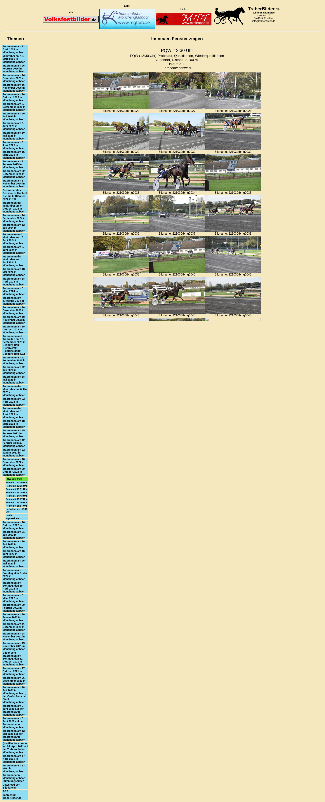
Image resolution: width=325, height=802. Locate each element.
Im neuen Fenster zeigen (177, 38)
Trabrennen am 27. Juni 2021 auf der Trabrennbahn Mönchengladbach (14, 710)
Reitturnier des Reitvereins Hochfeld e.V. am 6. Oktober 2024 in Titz (15, 194)
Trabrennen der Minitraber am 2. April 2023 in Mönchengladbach (14, 413)
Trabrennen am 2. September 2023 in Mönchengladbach (14, 360)
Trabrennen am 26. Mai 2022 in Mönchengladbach (14, 563)
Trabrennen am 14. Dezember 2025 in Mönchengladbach (14, 78)
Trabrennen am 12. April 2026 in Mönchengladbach (14, 49)
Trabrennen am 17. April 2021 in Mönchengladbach (14, 758)
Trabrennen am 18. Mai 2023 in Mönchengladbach (14, 379)
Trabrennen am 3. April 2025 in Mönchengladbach (14, 145)
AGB (5, 791)
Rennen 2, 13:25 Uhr (16, 486)
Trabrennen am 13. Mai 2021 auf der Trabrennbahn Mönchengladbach (14, 735)
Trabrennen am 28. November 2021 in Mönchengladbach (14, 636)
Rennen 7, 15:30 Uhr (16, 502)
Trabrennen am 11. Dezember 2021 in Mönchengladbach (14, 627)
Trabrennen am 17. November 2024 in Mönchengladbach (14, 183)
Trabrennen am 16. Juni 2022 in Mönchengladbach (14, 554)
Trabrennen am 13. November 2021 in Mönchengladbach (14, 646)
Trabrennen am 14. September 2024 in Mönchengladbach (14, 218)
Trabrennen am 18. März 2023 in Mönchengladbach (14, 423)
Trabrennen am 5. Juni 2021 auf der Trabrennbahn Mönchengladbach (14, 723)
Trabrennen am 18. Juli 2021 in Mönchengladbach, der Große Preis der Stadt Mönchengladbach (15, 695)
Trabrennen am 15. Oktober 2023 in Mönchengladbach (14, 329)
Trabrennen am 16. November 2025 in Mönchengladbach (14, 87)
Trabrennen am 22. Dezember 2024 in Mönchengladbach (14, 174)
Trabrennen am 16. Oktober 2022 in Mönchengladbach (14, 525)
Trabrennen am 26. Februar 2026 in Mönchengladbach (14, 68)
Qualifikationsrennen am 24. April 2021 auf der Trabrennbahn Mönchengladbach (15, 748)
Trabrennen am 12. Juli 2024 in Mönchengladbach (14, 227)
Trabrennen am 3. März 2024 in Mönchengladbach (14, 291)
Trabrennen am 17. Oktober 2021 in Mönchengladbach (14, 671)
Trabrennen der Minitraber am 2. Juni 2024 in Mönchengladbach (14, 261)
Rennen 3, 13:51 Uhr (16, 489)
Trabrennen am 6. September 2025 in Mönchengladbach (14, 106)
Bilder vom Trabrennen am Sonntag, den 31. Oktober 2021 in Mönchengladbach (14, 658)
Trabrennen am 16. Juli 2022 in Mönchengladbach (14, 544)
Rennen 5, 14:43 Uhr (16, 496)
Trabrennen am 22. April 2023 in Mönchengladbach (14, 401)
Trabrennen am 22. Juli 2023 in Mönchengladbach (14, 370)
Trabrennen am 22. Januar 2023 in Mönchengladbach (14, 452)
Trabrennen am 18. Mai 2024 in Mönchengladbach (14, 272)
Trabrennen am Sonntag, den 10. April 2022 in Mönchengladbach (14, 587)
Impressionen (13, 518)
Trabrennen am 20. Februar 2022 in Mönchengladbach (14, 607)
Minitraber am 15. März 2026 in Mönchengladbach (14, 59)
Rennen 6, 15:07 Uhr (16, 499)
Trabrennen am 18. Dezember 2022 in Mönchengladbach (14, 462)
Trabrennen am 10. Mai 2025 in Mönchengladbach (14, 135)
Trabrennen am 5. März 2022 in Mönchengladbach (14, 598)
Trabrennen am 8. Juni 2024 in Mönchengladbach (14, 249)
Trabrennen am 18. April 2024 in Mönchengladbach (14, 281)
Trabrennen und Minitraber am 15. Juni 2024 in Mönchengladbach (14, 239)
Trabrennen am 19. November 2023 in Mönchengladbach (14, 319)
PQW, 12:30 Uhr (14, 479)
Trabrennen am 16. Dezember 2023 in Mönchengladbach (14, 310)
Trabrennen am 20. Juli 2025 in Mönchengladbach (14, 116)
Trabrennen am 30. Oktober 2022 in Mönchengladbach (14, 471)
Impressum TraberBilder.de (12, 796)
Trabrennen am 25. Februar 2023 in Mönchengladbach (14, 433)
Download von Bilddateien (11, 786)
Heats (9, 515)
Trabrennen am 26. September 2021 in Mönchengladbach (14, 680)
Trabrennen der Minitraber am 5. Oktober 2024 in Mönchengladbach (14, 207)
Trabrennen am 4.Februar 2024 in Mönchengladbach (14, 300)
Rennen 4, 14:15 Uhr (16, 492)
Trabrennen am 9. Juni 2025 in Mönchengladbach (14, 126)
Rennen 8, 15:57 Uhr (16, 506)
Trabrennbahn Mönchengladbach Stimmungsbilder (14, 778)
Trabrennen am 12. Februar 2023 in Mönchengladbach (14, 443)
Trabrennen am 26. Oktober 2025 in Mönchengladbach (14, 97)
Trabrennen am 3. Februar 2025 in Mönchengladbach (14, 164)
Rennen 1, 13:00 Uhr (16, 482)
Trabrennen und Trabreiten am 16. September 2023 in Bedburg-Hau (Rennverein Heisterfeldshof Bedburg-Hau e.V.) (14, 345)
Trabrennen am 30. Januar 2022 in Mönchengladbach (14, 617)
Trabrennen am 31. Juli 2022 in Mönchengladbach (14, 534)
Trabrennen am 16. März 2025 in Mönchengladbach (14, 154)
